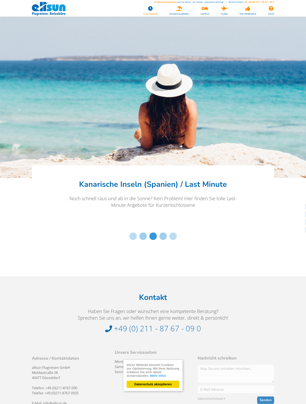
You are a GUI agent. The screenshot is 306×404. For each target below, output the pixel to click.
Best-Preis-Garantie (165, 2)
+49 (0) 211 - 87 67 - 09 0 (259, 2)
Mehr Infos (158, 375)
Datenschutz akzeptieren (153, 384)
